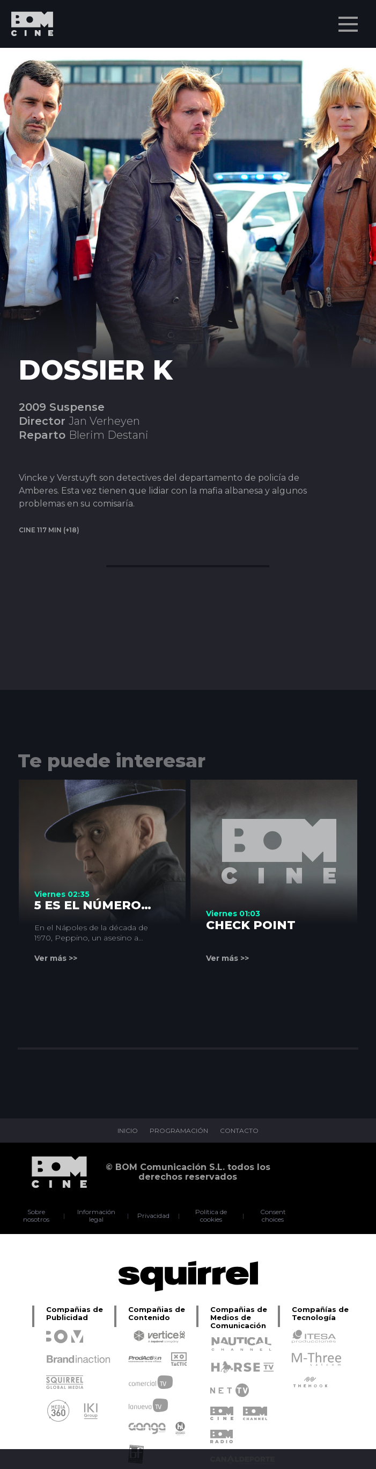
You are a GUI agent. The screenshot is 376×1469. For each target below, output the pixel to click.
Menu (349, 18)
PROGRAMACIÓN (179, 1131)
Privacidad (153, 1216)
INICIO (127, 1131)
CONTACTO (239, 1131)
